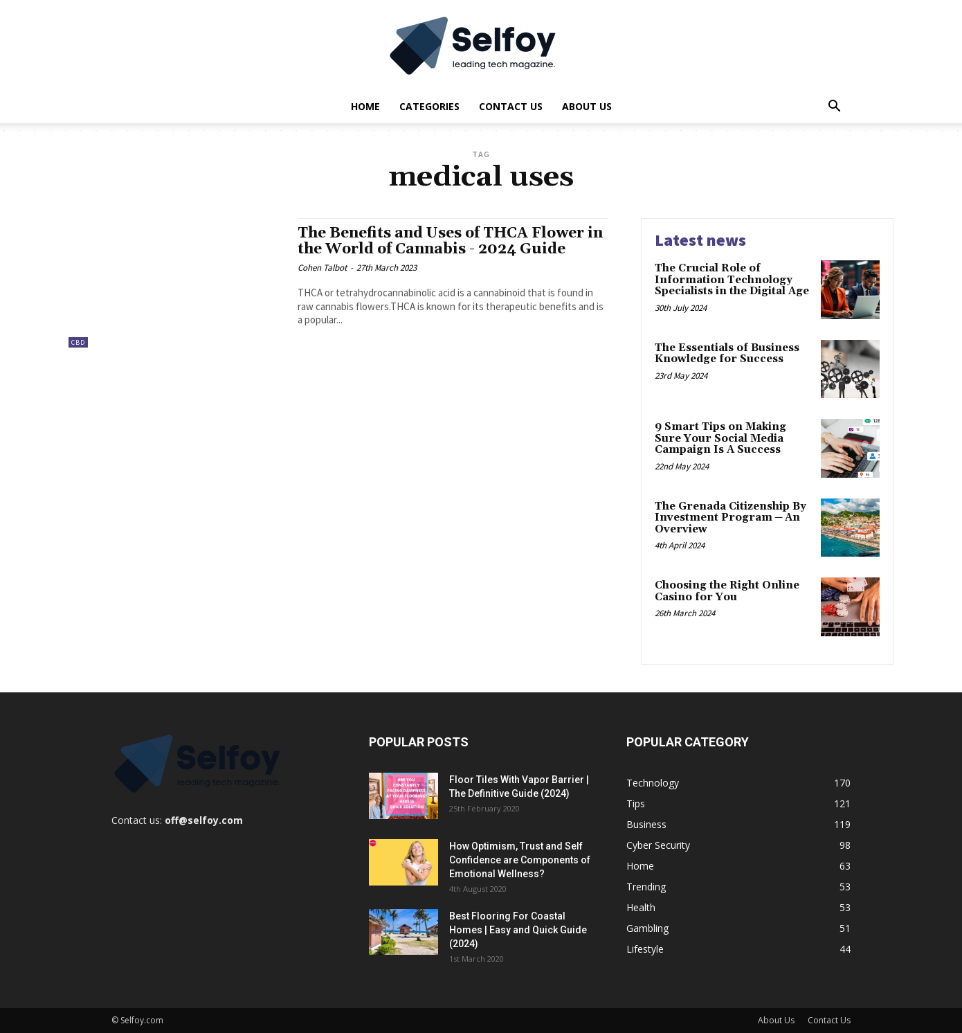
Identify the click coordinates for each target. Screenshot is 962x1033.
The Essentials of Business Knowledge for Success (727, 353)
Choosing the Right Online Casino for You (727, 591)
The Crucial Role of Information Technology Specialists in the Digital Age (732, 280)
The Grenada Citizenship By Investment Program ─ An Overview (730, 518)
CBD (78, 342)
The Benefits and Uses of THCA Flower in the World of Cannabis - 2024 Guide (450, 241)
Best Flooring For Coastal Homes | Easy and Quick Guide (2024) (518, 929)
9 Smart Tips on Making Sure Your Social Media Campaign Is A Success (720, 438)
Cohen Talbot (322, 267)
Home (365, 106)
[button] (834, 107)
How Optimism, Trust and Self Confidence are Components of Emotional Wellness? (519, 860)
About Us (587, 106)
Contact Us (511, 106)
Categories (429, 106)
